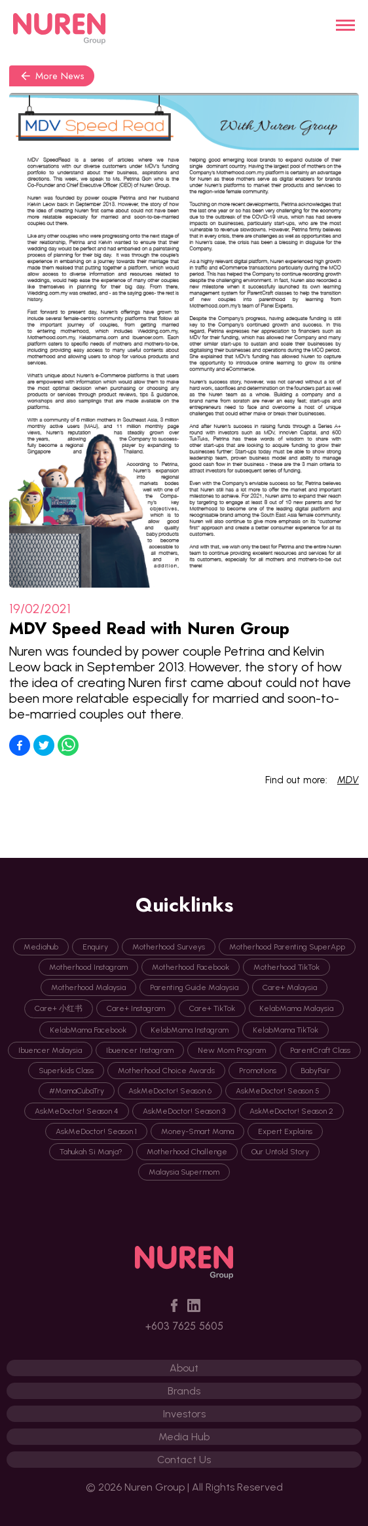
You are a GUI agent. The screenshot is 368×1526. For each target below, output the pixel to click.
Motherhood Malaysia (88, 987)
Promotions (257, 1070)
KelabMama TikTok (285, 1030)
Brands (184, 1391)
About (184, 1368)
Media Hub (184, 1436)
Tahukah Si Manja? (91, 1151)
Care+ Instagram (136, 1008)
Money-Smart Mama (197, 1131)
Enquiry (95, 946)
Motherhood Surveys (168, 946)
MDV (348, 780)
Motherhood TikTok (286, 967)
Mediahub (41, 946)
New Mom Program (232, 1050)
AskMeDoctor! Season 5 (278, 1090)
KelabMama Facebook (88, 1030)
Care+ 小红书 (59, 1008)
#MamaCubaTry (76, 1090)
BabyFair (315, 1070)
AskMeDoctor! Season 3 (184, 1111)
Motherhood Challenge (187, 1151)
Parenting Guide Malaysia (194, 987)
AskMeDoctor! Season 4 (77, 1111)
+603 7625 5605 (184, 1326)
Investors (184, 1414)
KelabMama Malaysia (296, 1008)
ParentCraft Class (320, 1050)
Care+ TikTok (212, 1008)
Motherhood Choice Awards (166, 1070)
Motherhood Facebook (190, 967)
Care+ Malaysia (290, 987)
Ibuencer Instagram (140, 1050)
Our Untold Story (280, 1151)
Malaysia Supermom (184, 1172)
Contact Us (184, 1459)
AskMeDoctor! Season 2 (291, 1111)
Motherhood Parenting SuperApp (287, 946)
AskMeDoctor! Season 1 (96, 1131)
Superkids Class (66, 1070)
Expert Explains (285, 1131)
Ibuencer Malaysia (50, 1050)
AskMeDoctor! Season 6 (170, 1090)
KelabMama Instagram (190, 1030)
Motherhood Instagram (88, 967)
